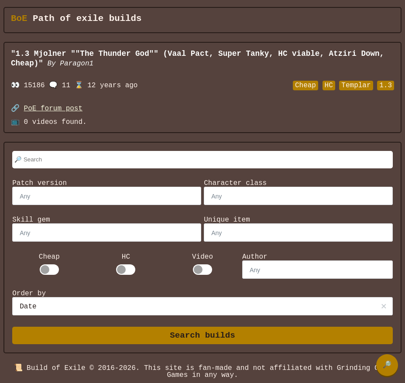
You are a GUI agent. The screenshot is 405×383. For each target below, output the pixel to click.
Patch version (39, 183)
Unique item (227, 220)
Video (202, 256)
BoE (19, 19)
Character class (235, 183)
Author (255, 257)
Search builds (202, 336)
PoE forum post (53, 108)
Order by (29, 293)
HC (126, 256)
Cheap (49, 256)
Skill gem (31, 220)
